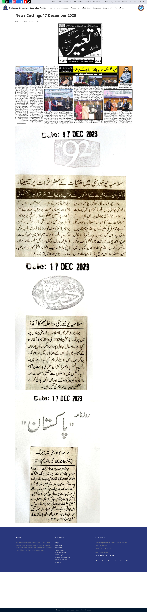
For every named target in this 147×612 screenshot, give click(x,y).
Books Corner (97, 2)
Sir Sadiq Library (108, 2)
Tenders (117, 2)
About (52, 8)
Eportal (65, 2)
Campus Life (107, 8)
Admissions (86, 8)
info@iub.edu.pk (104, 552)
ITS (75, 2)
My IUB (59, 2)
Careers (124, 2)
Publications (119, 8)
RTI (71, 2)
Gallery (80, 2)
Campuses (97, 8)
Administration (63, 8)
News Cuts (88, 2)
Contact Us (141, 2)
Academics (75, 8)
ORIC (53, 2)
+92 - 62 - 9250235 (105, 549)
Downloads (132, 2)
